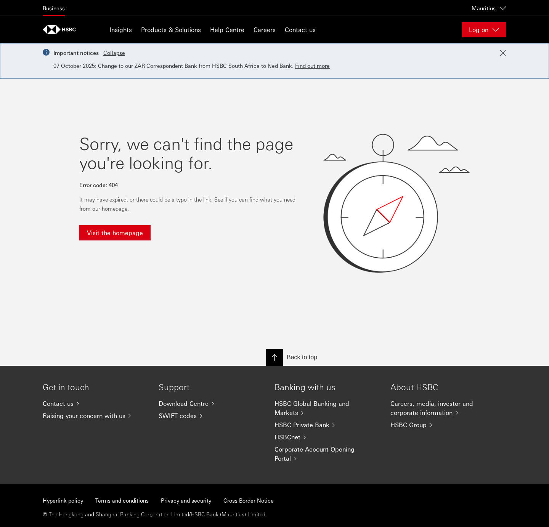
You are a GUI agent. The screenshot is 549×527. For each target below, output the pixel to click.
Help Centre (227, 30)
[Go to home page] (62, 29)
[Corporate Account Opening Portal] (326, 454)
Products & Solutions (171, 30)
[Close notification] (502, 53)
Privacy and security (186, 500)
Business (54, 8)
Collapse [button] (114, 52)
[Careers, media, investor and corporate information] (442, 408)
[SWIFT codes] (210, 415)
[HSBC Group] (442, 424)
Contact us (300, 30)
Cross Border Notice (248, 500)
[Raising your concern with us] (94, 415)
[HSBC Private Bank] (326, 424)
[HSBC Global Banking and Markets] (326, 408)
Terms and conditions (122, 500)
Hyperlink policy (63, 500)
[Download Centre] (210, 403)
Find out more (312, 65)
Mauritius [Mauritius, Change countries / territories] (489, 8)
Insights (120, 30)
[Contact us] (94, 403)
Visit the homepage (115, 233)
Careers (265, 30)
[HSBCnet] (326, 437)
